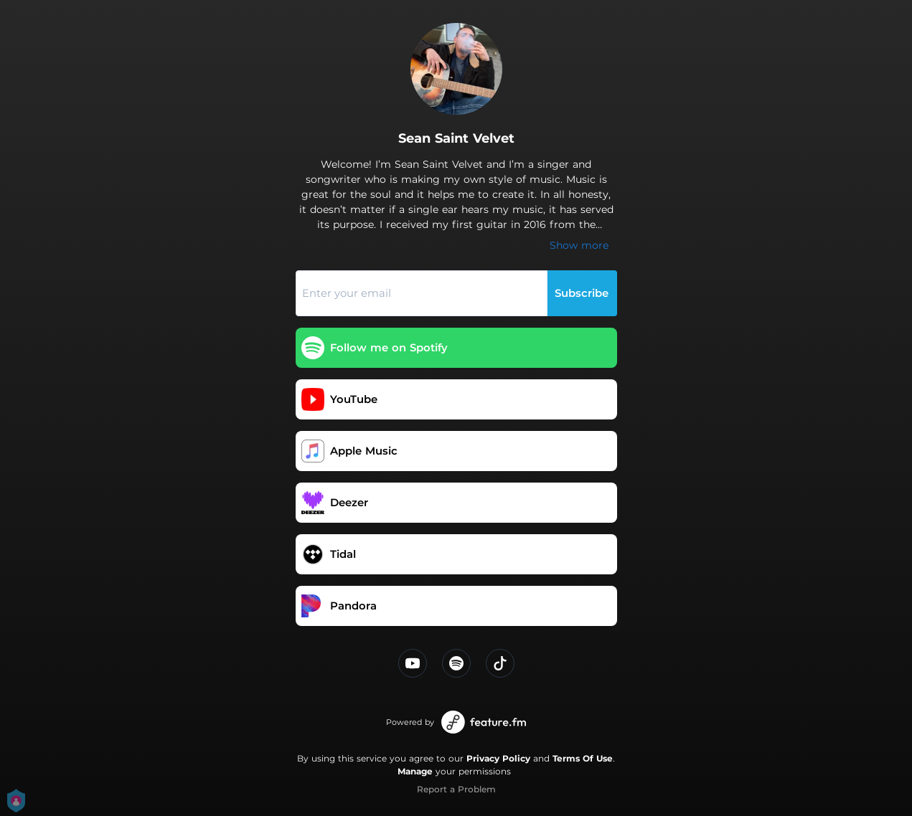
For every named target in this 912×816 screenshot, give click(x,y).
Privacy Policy (498, 758)
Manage (415, 771)
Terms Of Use (583, 758)
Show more (579, 245)
